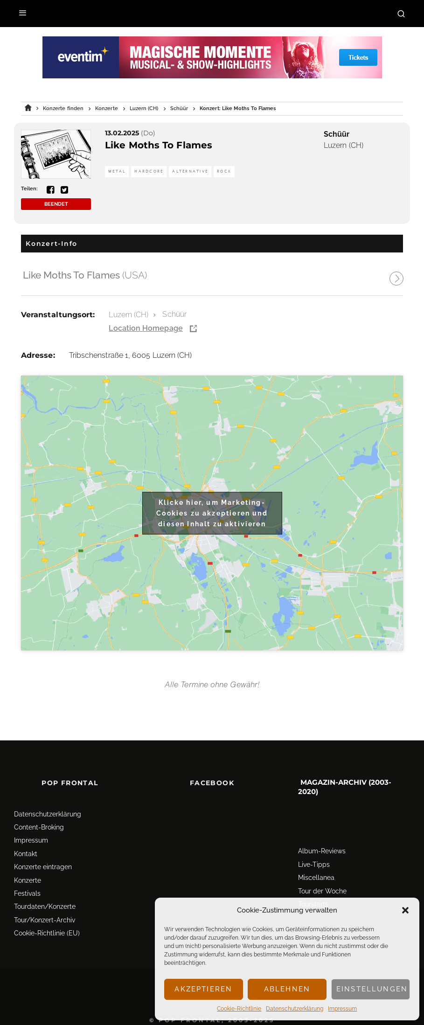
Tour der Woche (322, 891)
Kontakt (25, 854)
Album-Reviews (322, 851)
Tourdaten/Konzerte (45, 906)
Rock (224, 171)
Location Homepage (145, 328)
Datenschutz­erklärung (294, 1008)
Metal (116, 171)
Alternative (190, 171)
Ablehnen (287, 989)
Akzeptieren (203, 989)
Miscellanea (316, 877)
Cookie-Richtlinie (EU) (47, 933)
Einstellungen (372, 989)
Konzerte (27, 880)
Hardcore (148, 171)
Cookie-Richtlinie (239, 1008)
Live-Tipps (314, 864)
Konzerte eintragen (43, 867)
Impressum (342, 1008)
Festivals (27, 893)
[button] (405, 910)
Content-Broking (39, 827)
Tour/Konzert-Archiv (44, 920)
